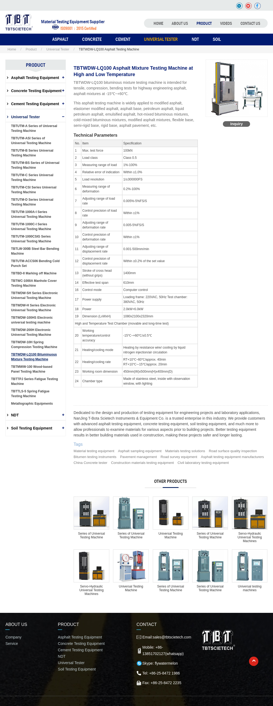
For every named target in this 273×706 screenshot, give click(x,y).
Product (204, 23)
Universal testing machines (250, 588)
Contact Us (250, 23)
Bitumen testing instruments (95, 457)
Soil (217, 39)
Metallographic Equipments (32, 403)
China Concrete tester (90, 463)
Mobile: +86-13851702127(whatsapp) (163, 650)
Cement (122, 39)
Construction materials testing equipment (142, 463)
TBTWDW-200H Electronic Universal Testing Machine (31, 332)
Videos (226, 23)
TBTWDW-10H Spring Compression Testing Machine (34, 344)
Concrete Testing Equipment (36, 91)
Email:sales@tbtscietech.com (166, 637)
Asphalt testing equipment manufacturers (232, 457)
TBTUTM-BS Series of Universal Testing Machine (35, 165)
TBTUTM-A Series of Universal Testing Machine (34, 128)
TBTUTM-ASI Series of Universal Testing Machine (31, 140)
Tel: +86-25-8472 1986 (161, 673)
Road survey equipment (178, 457)
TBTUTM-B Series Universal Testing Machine (32, 153)
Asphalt (60, 39)
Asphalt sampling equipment (139, 451)
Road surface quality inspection (233, 451)
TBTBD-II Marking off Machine (34, 273)
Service (11, 643)
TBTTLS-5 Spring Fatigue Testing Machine (30, 393)
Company (13, 637)
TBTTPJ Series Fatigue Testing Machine (34, 381)
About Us (180, 23)
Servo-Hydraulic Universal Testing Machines (250, 537)
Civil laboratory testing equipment (203, 463)
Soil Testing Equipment (31, 428)
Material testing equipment (94, 451)
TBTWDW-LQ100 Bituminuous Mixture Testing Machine (34, 357)
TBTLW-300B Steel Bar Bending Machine (35, 251)
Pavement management (138, 457)
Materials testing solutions (185, 451)
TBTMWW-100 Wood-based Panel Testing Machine (31, 369)
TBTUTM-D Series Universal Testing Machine (32, 202)
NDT (195, 39)
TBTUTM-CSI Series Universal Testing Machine (33, 190)
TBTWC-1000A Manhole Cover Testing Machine (34, 283)
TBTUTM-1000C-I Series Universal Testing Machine (31, 226)
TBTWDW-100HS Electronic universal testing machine (32, 320)
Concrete (92, 39)
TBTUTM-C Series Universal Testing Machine (32, 177)
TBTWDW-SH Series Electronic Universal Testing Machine (34, 295)
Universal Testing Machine (170, 535)
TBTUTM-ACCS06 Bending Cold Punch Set (35, 263)
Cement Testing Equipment (35, 104)
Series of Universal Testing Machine (91, 535)
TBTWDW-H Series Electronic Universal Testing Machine (33, 307)
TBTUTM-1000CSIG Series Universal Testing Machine (31, 239)
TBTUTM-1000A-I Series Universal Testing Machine (31, 214)
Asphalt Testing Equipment (35, 78)
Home (158, 23)
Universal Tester (161, 39)
